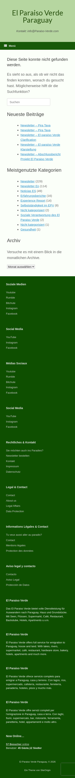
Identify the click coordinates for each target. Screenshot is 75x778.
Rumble (10, 297)
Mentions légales (16, 545)
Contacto (11, 574)
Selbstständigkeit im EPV (37, 205)
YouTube (11, 337)
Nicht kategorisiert (33, 210)
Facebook (11, 313)
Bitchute (10, 303)
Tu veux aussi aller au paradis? (24, 534)
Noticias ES (28, 191)
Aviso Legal (12, 579)
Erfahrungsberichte (33, 195)
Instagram (12, 308)
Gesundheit (28, 229)
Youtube (10, 292)
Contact (10, 495)
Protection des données (19, 550)
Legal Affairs (13, 505)
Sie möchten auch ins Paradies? (24, 450)
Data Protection (15, 511)
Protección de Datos (17, 584)
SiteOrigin (45, 770)
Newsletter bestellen (17, 455)
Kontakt (10, 461)
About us (11, 500)
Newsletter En (30, 186)
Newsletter (28, 181)
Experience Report (33, 200)
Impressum (12, 466)
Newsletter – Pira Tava (36, 125)
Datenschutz (13, 471)
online (17, 744)
